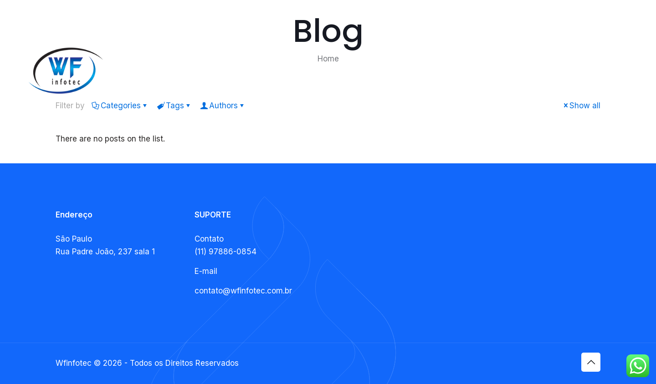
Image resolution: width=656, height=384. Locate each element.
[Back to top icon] (590, 362)
